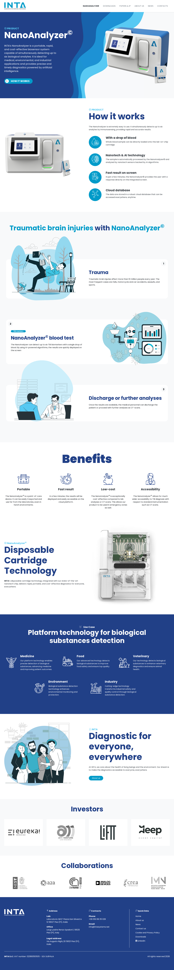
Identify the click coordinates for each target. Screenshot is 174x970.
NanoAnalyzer (91, 6)
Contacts (162, 6)
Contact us (140, 940)
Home (138, 928)
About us (139, 6)
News (150, 6)
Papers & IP (125, 6)
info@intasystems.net (99, 938)
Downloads (109, 6)
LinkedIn (140, 952)
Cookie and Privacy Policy (147, 944)
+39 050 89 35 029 (97, 931)
